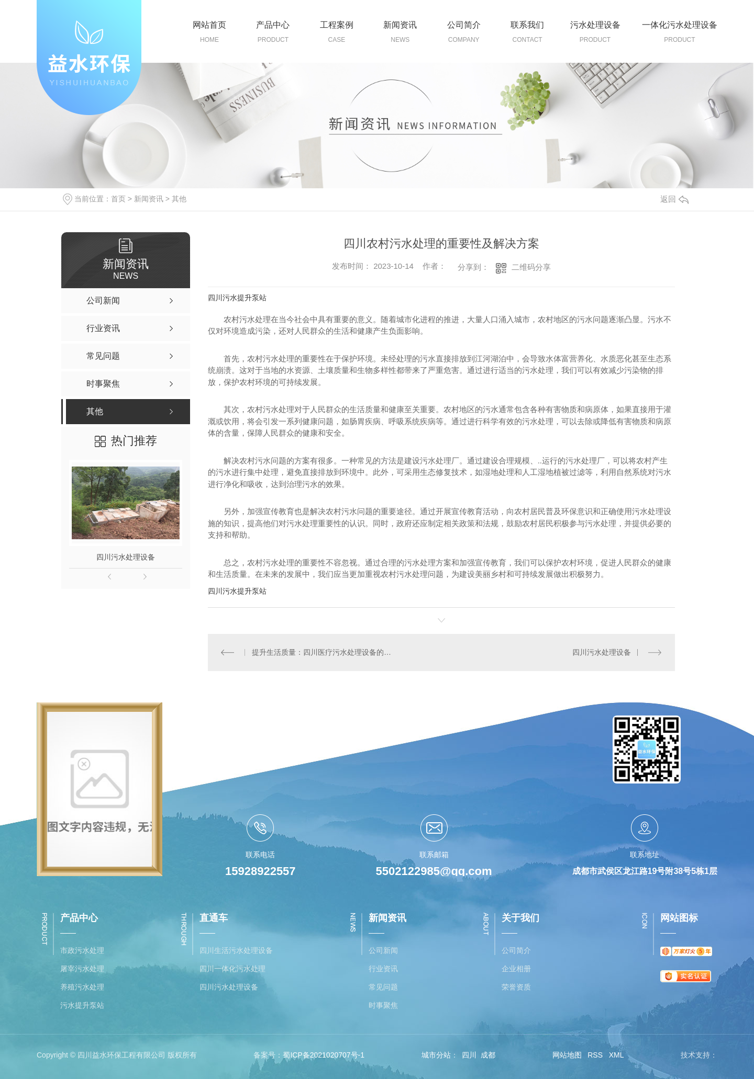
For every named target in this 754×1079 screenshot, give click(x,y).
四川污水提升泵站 (237, 297)
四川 (469, 1055)
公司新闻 (383, 951)
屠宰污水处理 (82, 969)
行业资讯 (383, 969)
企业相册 (516, 969)
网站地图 (567, 1055)
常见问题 (383, 987)
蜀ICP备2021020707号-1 (323, 1055)
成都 (488, 1055)
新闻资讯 (148, 199)
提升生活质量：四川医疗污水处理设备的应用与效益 (324, 652)
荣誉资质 (516, 987)
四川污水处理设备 (125, 557)
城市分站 (436, 1055)
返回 (674, 199)
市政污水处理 (82, 951)
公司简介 (516, 951)
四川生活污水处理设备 (236, 951)
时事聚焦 (383, 1005)
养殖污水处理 (82, 987)
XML (616, 1055)
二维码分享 (531, 267)
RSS (595, 1055)
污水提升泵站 (82, 1005)
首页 (118, 199)
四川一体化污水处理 (232, 969)
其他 (179, 199)
